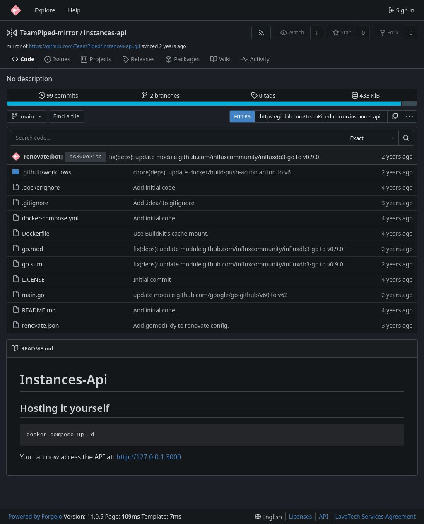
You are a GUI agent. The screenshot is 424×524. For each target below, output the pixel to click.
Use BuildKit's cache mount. (171, 233)
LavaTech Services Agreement (375, 516)
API (323, 516)
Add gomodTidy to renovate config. (181, 325)
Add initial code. (155, 187)
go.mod (27, 249)
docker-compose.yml (45, 218)
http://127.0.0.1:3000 (148, 456)
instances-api (105, 33)
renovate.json (35, 325)
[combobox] (371, 138)
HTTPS (242, 116)
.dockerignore (36, 187)
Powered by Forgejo (35, 516)
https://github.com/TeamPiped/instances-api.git (84, 46)
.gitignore (30, 203)
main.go (28, 295)
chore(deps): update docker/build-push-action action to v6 (212, 172)
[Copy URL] (394, 116)
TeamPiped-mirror (49, 33)
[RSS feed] (261, 32)
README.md (34, 310)
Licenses (300, 516)
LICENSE (28, 279)
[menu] (409, 116)
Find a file (66, 116)
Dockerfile (31, 233)
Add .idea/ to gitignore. (164, 203)
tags (263, 95)
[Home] (15, 10)
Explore (45, 10)
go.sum (27, 264)
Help (74, 10)
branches (161, 95)
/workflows (41, 172)
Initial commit (152, 279)
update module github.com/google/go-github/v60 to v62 (210, 295)
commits (58, 95)
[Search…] (406, 138)
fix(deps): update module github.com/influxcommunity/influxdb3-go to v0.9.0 (214, 157)
